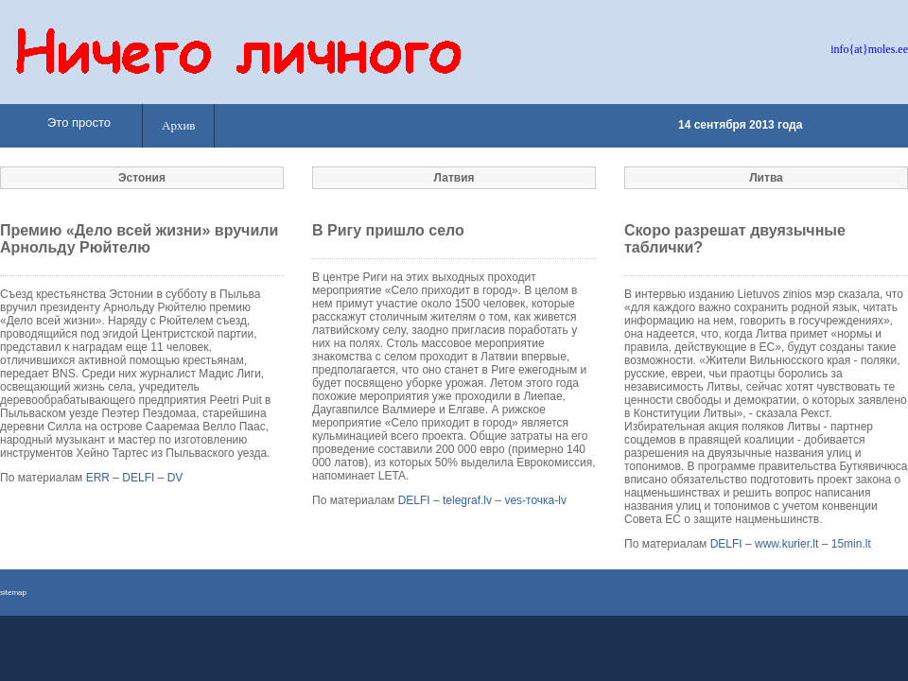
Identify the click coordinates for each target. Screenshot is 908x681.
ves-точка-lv (535, 500)
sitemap (13, 592)
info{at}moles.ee (869, 49)
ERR (98, 477)
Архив (178, 125)
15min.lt (851, 543)
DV (175, 477)
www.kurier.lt (786, 543)
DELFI (138, 477)
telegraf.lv (467, 500)
